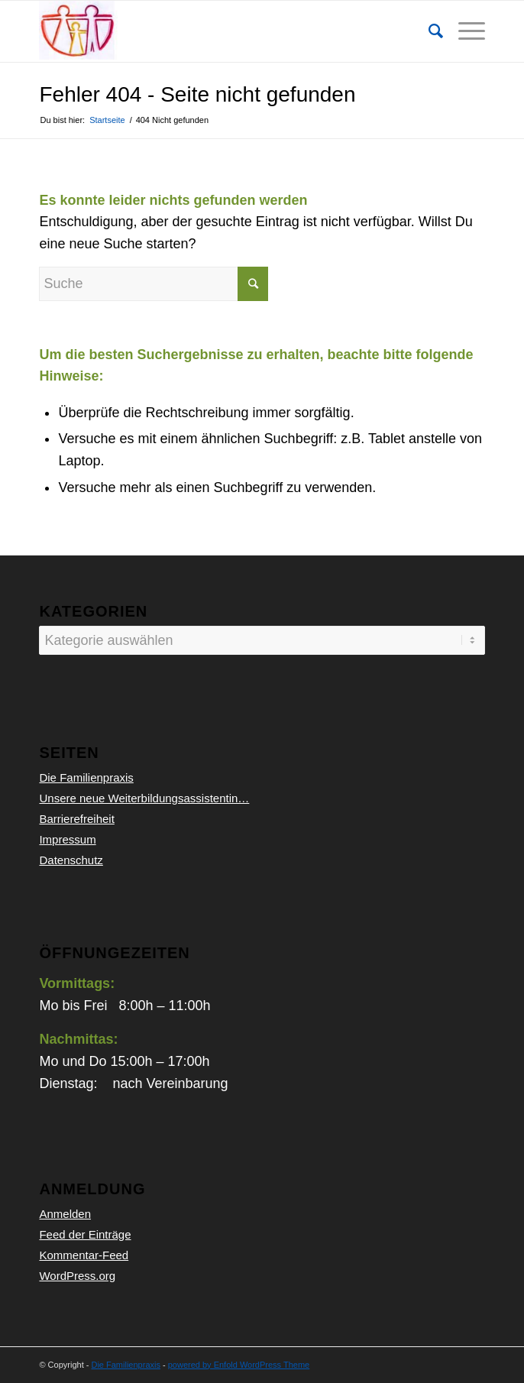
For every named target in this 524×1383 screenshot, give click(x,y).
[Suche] (428, 31)
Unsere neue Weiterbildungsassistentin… (144, 798)
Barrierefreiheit (76, 818)
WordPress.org (77, 1275)
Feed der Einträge (85, 1234)
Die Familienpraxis (86, 777)
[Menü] (464, 31)
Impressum (67, 839)
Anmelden (65, 1213)
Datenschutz (70, 859)
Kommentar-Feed (83, 1255)
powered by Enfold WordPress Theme (238, 1364)
